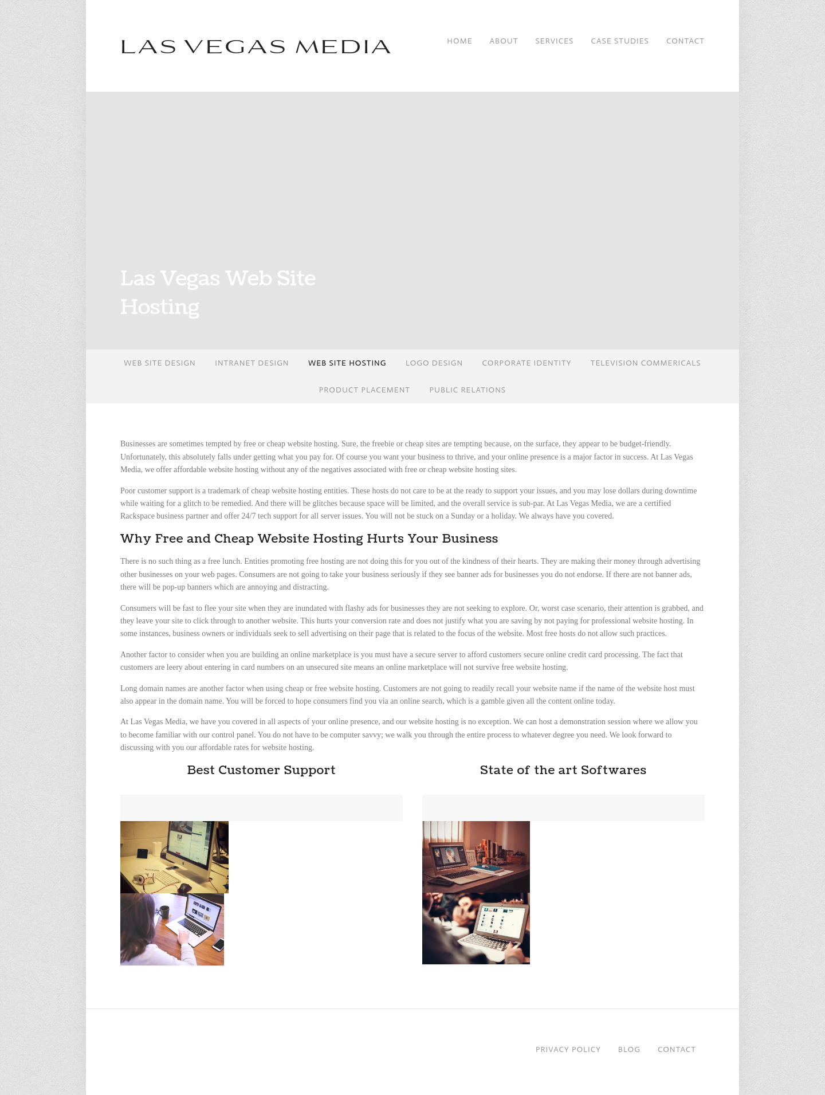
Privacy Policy (568, 1049)
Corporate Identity (527, 363)
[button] (174, 857)
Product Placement (364, 390)
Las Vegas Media (256, 45)
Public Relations (467, 390)
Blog (629, 1049)
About (504, 40)
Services (554, 40)
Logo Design (434, 363)
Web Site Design (159, 363)
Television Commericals (646, 363)
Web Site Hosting (347, 363)
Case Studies (620, 40)
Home (459, 40)
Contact (685, 40)
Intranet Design (252, 363)
